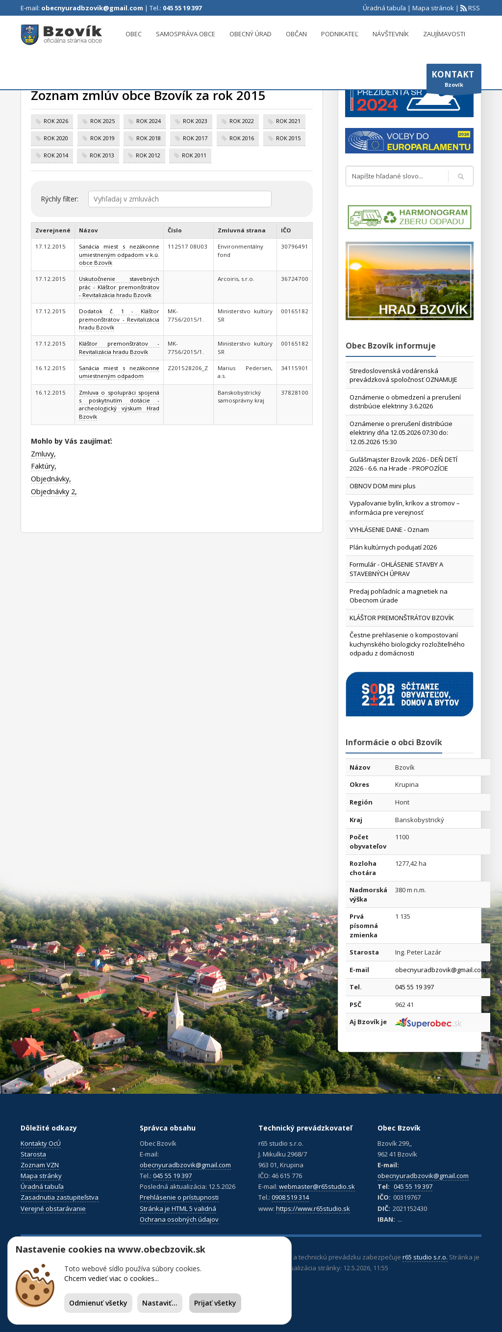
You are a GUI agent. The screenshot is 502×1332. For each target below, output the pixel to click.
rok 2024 (148, 121)
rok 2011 (194, 155)
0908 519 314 (290, 1197)
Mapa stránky (41, 1175)
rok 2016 (241, 138)
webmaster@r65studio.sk (317, 1186)
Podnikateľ (339, 33)
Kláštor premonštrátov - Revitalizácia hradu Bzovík (119, 347)
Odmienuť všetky (98, 1302)
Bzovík (454, 81)
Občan (296, 33)
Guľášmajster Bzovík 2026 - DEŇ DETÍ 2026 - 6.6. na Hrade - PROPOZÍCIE (403, 464)
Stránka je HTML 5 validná (178, 1208)
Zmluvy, (43, 453)
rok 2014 (56, 155)
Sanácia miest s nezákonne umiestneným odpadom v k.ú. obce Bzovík (119, 254)
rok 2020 (56, 138)
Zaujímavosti (444, 33)
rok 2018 (148, 138)
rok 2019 (102, 138)
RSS (473, 7)
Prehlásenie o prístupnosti (179, 1197)
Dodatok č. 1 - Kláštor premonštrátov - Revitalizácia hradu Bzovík (119, 319)
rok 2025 (102, 121)
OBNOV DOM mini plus (383, 485)
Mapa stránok (433, 7)
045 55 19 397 (182, 7)
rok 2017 (195, 138)
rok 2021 (288, 121)
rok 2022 (241, 121)
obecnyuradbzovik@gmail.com (92, 7)
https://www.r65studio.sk (313, 1208)
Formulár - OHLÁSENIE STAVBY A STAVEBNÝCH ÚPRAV (396, 569)
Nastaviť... (159, 1302)
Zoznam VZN (40, 1164)
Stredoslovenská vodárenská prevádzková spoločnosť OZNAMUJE (403, 375)
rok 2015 (288, 138)
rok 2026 (56, 121)
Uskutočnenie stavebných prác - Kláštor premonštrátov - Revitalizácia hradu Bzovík (119, 287)
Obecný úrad (250, 33)
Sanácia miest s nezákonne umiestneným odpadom (119, 371)
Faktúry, (43, 466)
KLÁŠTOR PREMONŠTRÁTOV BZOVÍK (402, 617)
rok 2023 (195, 121)
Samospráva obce (185, 33)
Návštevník (391, 33)
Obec (134, 33)
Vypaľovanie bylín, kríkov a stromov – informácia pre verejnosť (405, 508)
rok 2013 (102, 155)
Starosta (33, 1154)
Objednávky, (51, 478)
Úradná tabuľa (384, 7)
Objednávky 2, (54, 491)
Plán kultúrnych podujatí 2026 (393, 547)
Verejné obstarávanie (53, 1208)
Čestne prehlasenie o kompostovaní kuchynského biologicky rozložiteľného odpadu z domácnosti (407, 643)
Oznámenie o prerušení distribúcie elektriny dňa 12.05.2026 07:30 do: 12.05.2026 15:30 (401, 432)
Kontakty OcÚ (41, 1143)
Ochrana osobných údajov (179, 1219)
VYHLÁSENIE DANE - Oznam (389, 529)
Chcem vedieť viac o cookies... (111, 1278)
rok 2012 (148, 155)
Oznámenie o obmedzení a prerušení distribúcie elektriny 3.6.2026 (405, 402)
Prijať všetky (215, 1302)
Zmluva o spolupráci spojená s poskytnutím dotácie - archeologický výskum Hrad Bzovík (119, 404)
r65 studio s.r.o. (425, 1257)
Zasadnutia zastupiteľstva (60, 1197)
